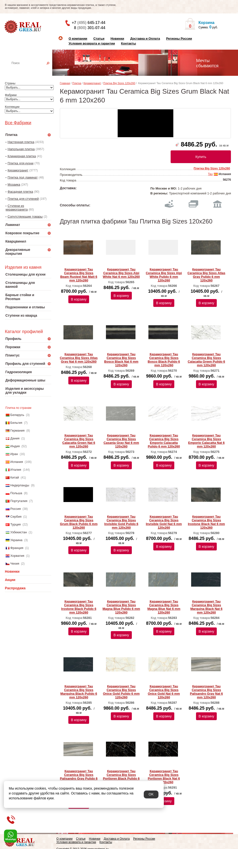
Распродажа (15, 588)
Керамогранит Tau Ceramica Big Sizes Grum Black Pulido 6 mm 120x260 (79, 522)
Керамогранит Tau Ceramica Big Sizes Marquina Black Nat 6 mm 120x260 (206, 607)
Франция (16, 548)
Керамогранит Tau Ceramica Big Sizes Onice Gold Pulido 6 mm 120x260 (121, 691)
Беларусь (17, 415)
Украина (16, 540)
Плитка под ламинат (23, 177)
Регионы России (179, 38)
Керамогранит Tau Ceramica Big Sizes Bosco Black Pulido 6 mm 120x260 (164, 359)
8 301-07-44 (89, 28)
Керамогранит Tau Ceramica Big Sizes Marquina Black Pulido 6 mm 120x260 (78, 691)
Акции (10, 580)
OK (151, 794)
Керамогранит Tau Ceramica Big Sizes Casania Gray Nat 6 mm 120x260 (121, 441)
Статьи (98, 38)
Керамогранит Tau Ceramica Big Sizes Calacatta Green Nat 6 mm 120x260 (78, 441)
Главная (65, 83)
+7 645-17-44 (88, 23)
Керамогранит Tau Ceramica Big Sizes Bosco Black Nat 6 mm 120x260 (121, 359)
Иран (14, 454)
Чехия (14, 563)
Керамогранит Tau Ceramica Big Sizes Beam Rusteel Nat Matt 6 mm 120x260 (78, 275)
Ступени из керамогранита (17, 207)
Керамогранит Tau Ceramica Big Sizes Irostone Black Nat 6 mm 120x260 (206, 522)
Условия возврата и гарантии (92, 43)
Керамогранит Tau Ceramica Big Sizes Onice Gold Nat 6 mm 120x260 (164, 691)
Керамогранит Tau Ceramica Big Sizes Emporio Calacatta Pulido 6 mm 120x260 (164, 441)
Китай (14, 477)
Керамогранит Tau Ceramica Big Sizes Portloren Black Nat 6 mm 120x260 (164, 776)
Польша (16, 493)
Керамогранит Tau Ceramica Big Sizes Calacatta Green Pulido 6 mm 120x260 (206, 359)
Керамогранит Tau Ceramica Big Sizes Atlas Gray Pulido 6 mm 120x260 (206, 275)
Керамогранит (18, 170)
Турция (15, 524)
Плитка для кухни (20, 163)
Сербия (15, 516)
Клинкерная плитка (22, 156)
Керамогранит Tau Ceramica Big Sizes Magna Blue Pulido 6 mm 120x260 (121, 607)
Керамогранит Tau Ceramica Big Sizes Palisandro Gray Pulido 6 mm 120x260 (79, 776)
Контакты (128, 43)
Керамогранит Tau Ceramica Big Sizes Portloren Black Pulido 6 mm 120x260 (121, 776)
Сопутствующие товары (25, 216)
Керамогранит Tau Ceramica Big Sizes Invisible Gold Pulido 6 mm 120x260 (121, 522)
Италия (15, 469)
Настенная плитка (33, 69)
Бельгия (16, 422)
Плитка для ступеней (23, 199)
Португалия (18, 501)
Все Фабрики (18, 122)
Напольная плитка (21, 149)
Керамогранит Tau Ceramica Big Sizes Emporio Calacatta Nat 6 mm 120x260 (206, 441)
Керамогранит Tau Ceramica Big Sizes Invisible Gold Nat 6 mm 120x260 (164, 522)
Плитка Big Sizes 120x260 (119, 83)
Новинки (117, 38)
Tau (210, 174)
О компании (78, 38)
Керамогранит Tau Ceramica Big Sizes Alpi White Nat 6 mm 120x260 (121, 273)
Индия (15, 446)
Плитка (76, 83)
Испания (16, 462)
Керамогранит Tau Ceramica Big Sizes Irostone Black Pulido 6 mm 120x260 (78, 607)
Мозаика (14, 184)
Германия (17, 430)
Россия (15, 509)
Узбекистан (18, 532)
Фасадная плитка (20, 191)
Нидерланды (19, 485)
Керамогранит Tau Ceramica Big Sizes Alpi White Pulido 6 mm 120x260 (164, 275)
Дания (15, 438)
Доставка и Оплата (145, 38)
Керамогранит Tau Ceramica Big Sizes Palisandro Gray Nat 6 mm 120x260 (206, 691)
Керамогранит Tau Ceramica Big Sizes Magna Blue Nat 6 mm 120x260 (163, 607)
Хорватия (17, 556)
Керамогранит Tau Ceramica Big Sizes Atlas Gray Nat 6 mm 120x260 (79, 357)
